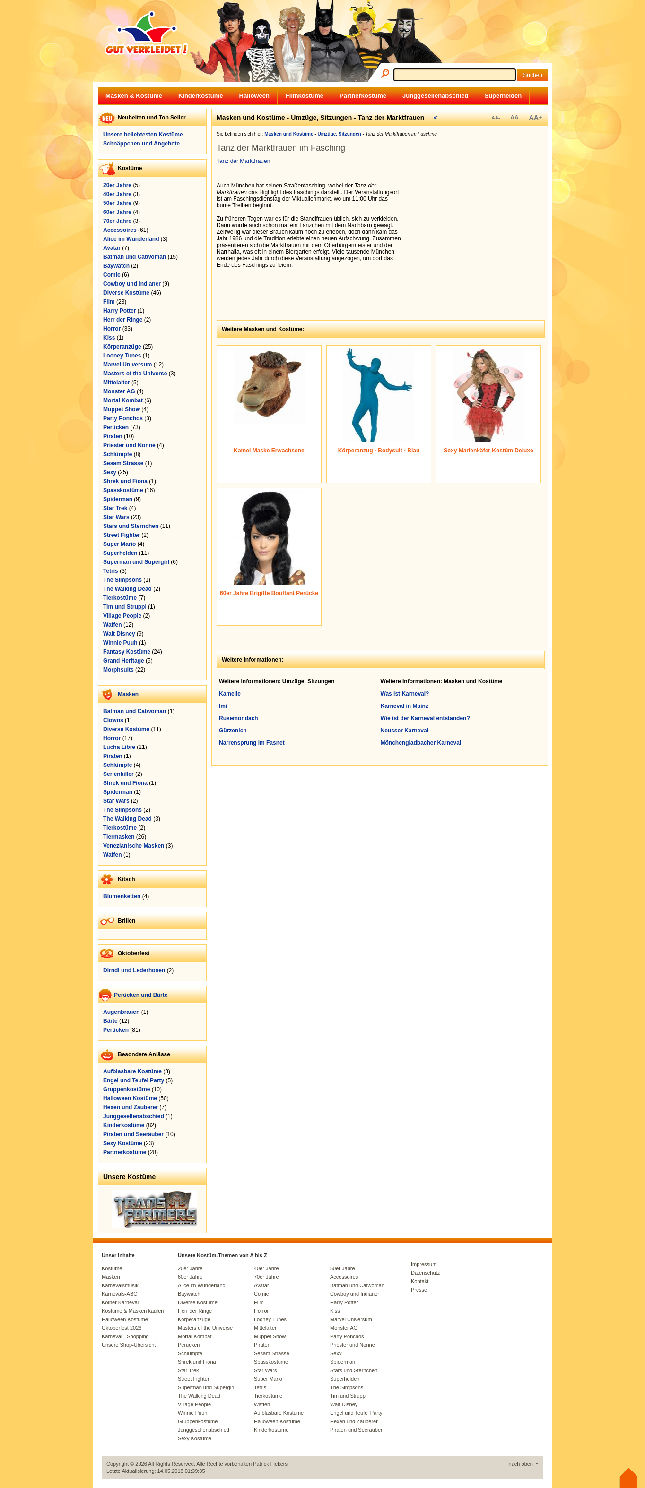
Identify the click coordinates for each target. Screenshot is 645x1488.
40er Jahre (117, 194)
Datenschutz (425, 1272)
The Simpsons (122, 580)
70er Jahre (117, 221)
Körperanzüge (122, 346)
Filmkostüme (304, 95)
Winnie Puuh (120, 642)
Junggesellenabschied (435, 95)
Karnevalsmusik (120, 1285)
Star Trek (115, 508)
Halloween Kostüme (130, 1098)
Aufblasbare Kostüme (132, 1071)
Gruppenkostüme (126, 1089)
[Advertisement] (477, 241)
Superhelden (503, 95)
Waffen (112, 624)
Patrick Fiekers (270, 1464)
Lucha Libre (119, 747)
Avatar (112, 248)
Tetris (110, 571)
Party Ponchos (123, 418)
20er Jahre (117, 185)
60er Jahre (117, 212)
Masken (128, 694)
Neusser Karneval (404, 730)
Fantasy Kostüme (126, 651)
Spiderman (117, 499)
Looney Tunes (122, 355)
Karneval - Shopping (125, 1336)
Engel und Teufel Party (133, 1080)
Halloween (254, 95)
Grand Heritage (123, 660)
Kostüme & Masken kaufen (133, 1311)
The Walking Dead (127, 589)
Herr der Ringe (122, 319)
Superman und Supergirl (136, 562)
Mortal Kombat (123, 400)
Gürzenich (233, 730)
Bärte (110, 1021)
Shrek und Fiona (125, 481)
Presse (419, 1289)
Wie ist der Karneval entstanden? (425, 718)
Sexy (109, 472)
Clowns (113, 720)
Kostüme (112, 1268)
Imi (223, 706)
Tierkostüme (120, 598)
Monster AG (119, 391)
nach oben (521, 1464)
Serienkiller (118, 774)
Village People (122, 615)
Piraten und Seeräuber (133, 1134)
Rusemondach (238, 718)
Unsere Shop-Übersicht (129, 1345)
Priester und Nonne (129, 445)
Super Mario (119, 544)
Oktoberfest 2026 (121, 1328)
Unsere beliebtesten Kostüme (143, 134)
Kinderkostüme (200, 95)
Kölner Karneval (120, 1302)
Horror (112, 328)
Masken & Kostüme (133, 95)
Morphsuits (118, 669)
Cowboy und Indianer (132, 284)
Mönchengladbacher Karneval (421, 743)
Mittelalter (116, 382)
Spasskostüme (123, 490)
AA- (495, 117)
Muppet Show (121, 409)
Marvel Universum (127, 364)
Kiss (109, 337)
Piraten (112, 436)
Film (109, 301)
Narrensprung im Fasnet (252, 743)
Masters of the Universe (135, 373)
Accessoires (120, 230)
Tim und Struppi (125, 607)
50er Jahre (117, 203)
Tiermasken (119, 836)
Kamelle (230, 693)
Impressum (423, 1264)
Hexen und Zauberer (130, 1107)
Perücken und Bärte (140, 995)
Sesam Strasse (123, 463)
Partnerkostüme (363, 95)
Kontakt (419, 1281)
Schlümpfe (117, 454)
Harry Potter (119, 310)
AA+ (535, 117)
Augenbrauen (121, 1012)
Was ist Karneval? (405, 693)
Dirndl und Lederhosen (134, 970)
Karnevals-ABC (119, 1294)
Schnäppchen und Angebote (141, 143)
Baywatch (116, 266)
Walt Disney (119, 633)
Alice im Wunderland (131, 239)
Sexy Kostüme (122, 1143)
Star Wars (116, 517)
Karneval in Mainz (404, 706)
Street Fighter (121, 535)
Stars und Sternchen (130, 526)
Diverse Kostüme (126, 292)
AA (514, 117)
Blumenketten (121, 896)
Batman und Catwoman (134, 257)
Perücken (116, 427)
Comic (112, 275)
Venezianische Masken (133, 845)
